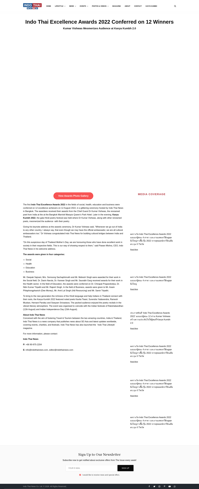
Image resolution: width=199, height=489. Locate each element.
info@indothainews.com (37, 350)
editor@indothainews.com (61, 350)
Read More (134, 250)
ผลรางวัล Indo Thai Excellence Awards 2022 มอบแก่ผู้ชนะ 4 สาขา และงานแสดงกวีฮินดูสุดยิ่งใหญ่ (151, 280)
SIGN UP (125, 468)
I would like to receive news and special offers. (101, 475)
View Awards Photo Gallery (73, 196)
